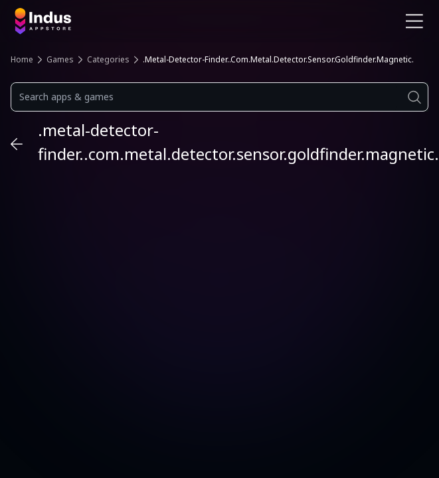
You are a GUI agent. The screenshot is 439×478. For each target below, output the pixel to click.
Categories (108, 59)
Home (22, 59)
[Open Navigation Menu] (414, 21)
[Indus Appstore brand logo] (112, 21)
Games (60, 59)
